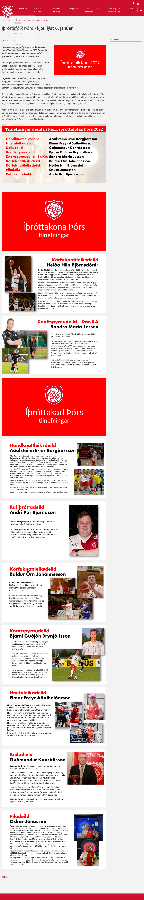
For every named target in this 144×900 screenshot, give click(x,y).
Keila (4, 21)
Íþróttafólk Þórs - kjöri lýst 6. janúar (32, 21)
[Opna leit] (140, 10)
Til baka (5, 877)
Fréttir (11, 21)
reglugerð (29, 97)
